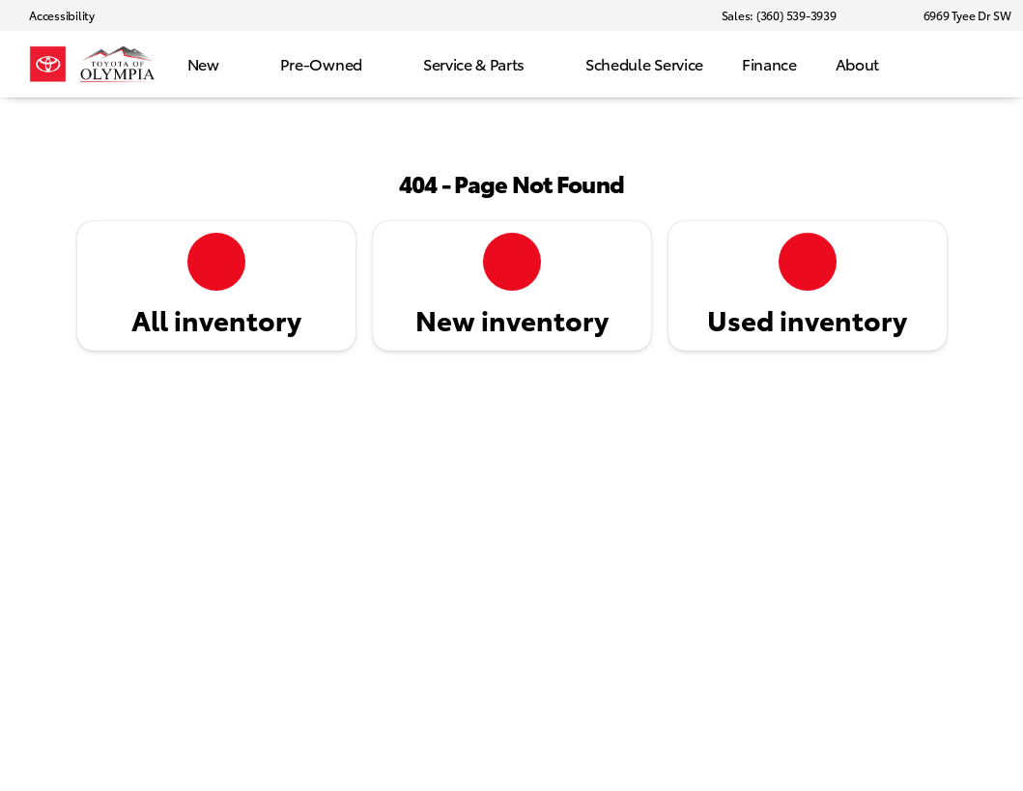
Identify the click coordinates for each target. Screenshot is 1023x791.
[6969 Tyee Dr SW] (958, 15)
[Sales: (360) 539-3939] (779, 15)
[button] (879, 15)
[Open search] (978, 64)
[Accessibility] (53, 15)
